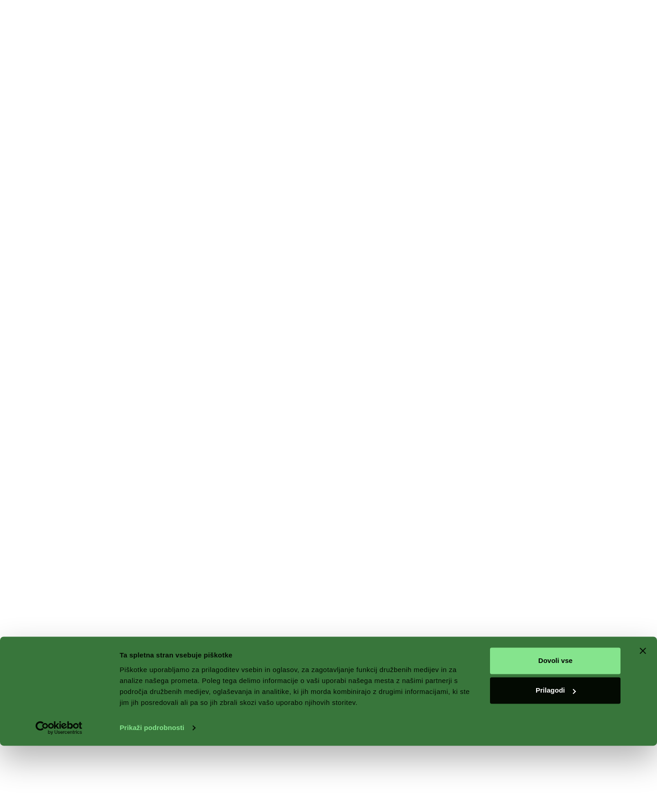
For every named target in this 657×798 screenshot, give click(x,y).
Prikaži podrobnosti (152, 780)
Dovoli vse (555, 713)
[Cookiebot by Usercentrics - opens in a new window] (59, 780)
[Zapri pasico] (643, 703)
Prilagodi (556, 742)
